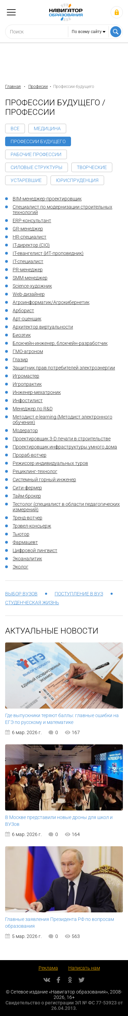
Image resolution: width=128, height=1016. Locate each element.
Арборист (23, 310)
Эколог (20, 567)
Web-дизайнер (29, 294)
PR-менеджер (28, 269)
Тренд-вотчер (27, 517)
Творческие (92, 167)
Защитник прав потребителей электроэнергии (64, 367)
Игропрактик (27, 384)
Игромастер (26, 376)
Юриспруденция (77, 180)
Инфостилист (28, 400)
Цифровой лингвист (35, 550)
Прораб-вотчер (29, 455)
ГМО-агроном (28, 351)
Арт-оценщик (27, 318)
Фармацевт (25, 542)
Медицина (47, 128)
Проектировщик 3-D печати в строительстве (62, 438)
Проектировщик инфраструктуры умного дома (65, 447)
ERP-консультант (32, 220)
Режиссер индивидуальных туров (50, 463)
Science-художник (32, 286)
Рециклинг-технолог (35, 471)
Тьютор (21, 534)
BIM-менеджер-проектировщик (47, 198)
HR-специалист (29, 237)
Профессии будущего (38, 141)
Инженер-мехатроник (37, 392)
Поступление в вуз (79, 593)
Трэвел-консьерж (32, 526)
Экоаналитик (27, 558)
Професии (38, 86)
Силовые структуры (36, 167)
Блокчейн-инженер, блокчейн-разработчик (60, 343)
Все (15, 128)
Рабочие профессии (36, 154)
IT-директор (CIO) (31, 245)
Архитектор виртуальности (43, 327)
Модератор (25, 430)
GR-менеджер (28, 228)
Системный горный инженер (44, 479)
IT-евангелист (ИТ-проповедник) (48, 253)
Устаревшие (26, 180)
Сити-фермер (27, 487)
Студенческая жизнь (32, 602)
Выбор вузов (21, 593)
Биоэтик (22, 335)
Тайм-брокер (27, 496)
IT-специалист (28, 261)
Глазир (20, 359)
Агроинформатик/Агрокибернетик (51, 302)
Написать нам (84, 968)
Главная (13, 86)
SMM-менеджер (30, 277)
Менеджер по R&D (33, 408)
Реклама (48, 968)
